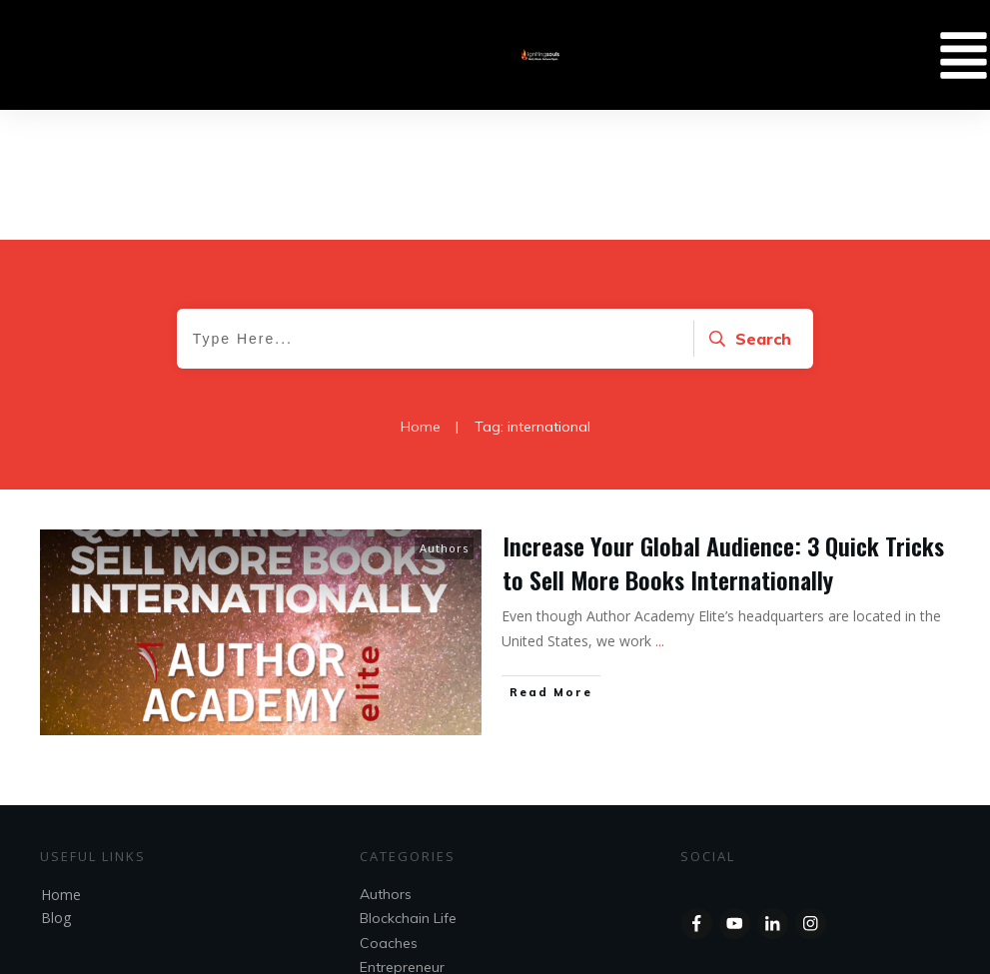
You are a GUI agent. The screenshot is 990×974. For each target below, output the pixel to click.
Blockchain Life (408, 788)
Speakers (391, 861)
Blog (56, 787)
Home (61, 764)
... (659, 510)
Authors (444, 418)
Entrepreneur (402, 837)
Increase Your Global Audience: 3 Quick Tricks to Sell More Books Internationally (723, 433)
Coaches (389, 813)
